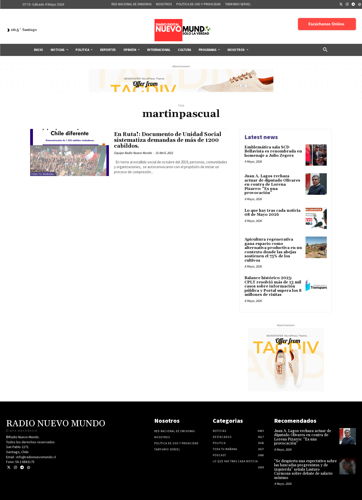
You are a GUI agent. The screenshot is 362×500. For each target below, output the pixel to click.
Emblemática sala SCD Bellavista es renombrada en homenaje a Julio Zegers (273, 151)
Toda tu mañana (42, 174)
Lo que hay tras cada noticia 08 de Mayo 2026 (272, 212)
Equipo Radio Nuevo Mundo (133, 153)
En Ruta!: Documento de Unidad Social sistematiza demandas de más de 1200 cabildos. (167, 140)
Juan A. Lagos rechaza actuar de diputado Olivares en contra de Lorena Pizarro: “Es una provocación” (272, 184)
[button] (325, 50)
